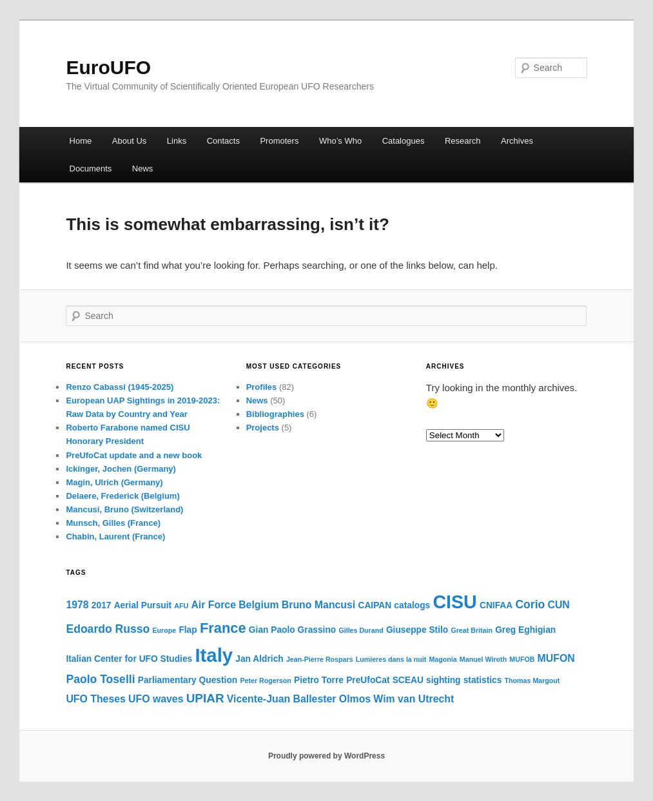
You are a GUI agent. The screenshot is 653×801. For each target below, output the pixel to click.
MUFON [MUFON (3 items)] (556, 658)
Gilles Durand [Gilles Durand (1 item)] (360, 630)
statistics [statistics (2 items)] (482, 680)
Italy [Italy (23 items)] (214, 655)
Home (81, 141)
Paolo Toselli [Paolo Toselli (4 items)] (100, 679)
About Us (129, 141)
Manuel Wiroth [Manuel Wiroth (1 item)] (483, 659)
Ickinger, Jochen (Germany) (121, 469)
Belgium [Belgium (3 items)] (259, 604)
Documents (91, 168)
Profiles (261, 387)
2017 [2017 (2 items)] (102, 605)
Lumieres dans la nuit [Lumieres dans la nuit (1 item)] (391, 659)
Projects (262, 427)
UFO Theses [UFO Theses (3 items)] (95, 698)
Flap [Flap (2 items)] (188, 630)
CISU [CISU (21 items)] (454, 602)
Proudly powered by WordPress (326, 755)
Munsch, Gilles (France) (113, 523)
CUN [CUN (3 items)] (558, 604)
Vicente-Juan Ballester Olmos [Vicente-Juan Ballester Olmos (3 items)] (299, 698)
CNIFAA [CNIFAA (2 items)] (496, 605)
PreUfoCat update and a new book (134, 455)
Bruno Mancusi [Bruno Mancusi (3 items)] (318, 604)
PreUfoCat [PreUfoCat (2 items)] (367, 680)
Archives (517, 141)
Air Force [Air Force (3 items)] (213, 604)
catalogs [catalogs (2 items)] (412, 605)
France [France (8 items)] (223, 628)
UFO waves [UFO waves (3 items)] (155, 698)
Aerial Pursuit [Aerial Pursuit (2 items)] (143, 605)
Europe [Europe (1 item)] (165, 630)
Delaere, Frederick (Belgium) (122, 496)
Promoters (279, 141)
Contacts (223, 141)
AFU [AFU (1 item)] (181, 606)
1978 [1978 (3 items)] (77, 604)
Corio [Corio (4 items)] (530, 604)
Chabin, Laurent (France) (115, 536)
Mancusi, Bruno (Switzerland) (124, 509)
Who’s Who (340, 141)
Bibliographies (275, 414)
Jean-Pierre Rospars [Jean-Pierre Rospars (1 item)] (319, 659)
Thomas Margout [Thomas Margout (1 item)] (532, 680)
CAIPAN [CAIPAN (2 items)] (374, 605)
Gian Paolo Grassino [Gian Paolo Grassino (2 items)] (292, 630)
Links (176, 141)
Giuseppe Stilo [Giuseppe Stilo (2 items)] (417, 630)
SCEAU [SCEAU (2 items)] (408, 680)
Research (463, 141)
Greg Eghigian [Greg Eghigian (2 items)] (525, 630)
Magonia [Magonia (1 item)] (442, 659)
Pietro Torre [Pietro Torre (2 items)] (319, 680)
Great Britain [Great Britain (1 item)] (471, 630)
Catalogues (403, 141)
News (142, 168)
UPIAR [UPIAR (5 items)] (205, 698)
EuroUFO (108, 67)
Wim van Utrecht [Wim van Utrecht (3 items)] (413, 698)
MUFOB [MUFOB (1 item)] (521, 659)
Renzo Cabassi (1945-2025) (119, 387)
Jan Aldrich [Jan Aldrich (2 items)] (259, 659)
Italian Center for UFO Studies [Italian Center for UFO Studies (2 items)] (129, 659)
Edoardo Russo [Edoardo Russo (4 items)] (108, 628)
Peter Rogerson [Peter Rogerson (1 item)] (265, 680)
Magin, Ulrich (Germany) (114, 482)
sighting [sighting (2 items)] (443, 680)
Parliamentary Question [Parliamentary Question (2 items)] (188, 680)
